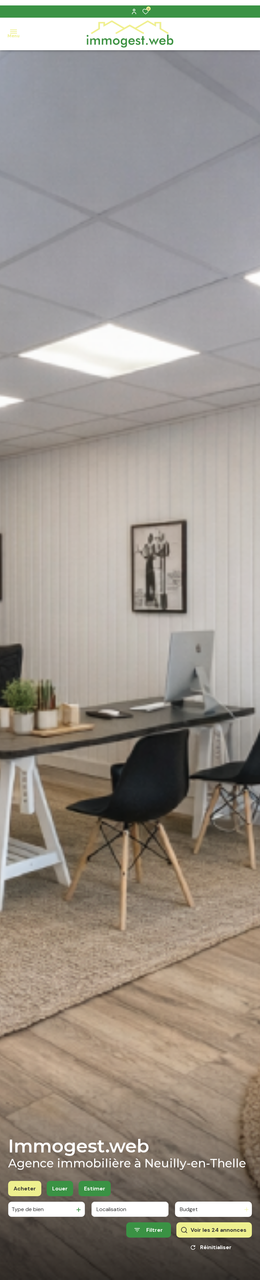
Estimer (94, 1193)
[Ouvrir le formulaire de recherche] (148, 1235)
